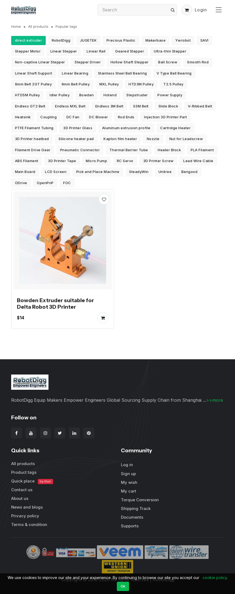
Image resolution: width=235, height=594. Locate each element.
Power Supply (169, 95)
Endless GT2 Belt (30, 106)
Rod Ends (126, 117)
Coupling (48, 117)
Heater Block (169, 150)
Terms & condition (29, 524)
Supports (130, 525)
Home (16, 26)
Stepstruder (137, 95)
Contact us (21, 489)
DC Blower (98, 117)
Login (201, 10)
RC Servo (125, 161)
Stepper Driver (88, 62)
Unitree (165, 171)
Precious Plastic (121, 40)
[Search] (137, 10)
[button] (186, 9)
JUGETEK (88, 40)
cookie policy (215, 577)
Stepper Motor (28, 51)
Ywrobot (183, 40)
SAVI (204, 40)
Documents (132, 517)
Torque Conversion (140, 499)
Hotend (110, 95)
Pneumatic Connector (80, 150)
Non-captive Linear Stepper (40, 62)
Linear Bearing (75, 73)
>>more (214, 400)
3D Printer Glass (77, 128)
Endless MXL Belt (70, 106)
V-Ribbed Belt (200, 106)
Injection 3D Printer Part (165, 117)
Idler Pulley (59, 95)
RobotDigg (61, 40)
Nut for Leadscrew (186, 139)
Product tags (23, 472)
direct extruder (28, 40)
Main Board (25, 171)
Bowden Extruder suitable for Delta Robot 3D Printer (55, 303)
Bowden (86, 95)
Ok (123, 586)
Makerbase (155, 40)
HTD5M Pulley (27, 95)
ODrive (21, 183)
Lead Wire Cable (198, 161)
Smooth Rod (198, 62)
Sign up (128, 473)
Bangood (189, 171)
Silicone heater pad (76, 139)
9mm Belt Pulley (76, 84)
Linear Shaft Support (33, 73)
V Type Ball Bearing (174, 73)
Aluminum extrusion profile (126, 128)
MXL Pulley (109, 84)
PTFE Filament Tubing (34, 128)
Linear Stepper (63, 51)
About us (19, 498)
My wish (129, 482)
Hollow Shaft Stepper (130, 62)
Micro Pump (96, 161)
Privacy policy (25, 515)
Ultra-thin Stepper (170, 51)
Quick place (32, 481)
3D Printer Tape (62, 161)
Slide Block (168, 106)
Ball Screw (167, 62)
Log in (127, 464)
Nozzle (153, 139)
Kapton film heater (120, 139)
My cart (128, 491)
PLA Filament (202, 150)
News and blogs (27, 507)
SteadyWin (139, 171)
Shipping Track (136, 508)
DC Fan (73, 117)
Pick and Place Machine (98, 171)
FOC (67, 183)
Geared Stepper (129, 51)
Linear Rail (96, 51)
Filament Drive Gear (33, 150)
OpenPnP (45, 183)
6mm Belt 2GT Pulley (33, 84)
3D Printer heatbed (32, 139)
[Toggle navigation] (218, 9)
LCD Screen (55, 171)
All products (38, 26)
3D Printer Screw (158, 161)
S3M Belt (141, 106)
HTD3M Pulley (141, 84)
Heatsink (23, 117)
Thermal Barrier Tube (128, 150)
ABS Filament (26, 161)
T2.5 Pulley (173, 84)
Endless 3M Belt (109, 106)
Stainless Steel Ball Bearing (122, 73)
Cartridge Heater (175, 128)
